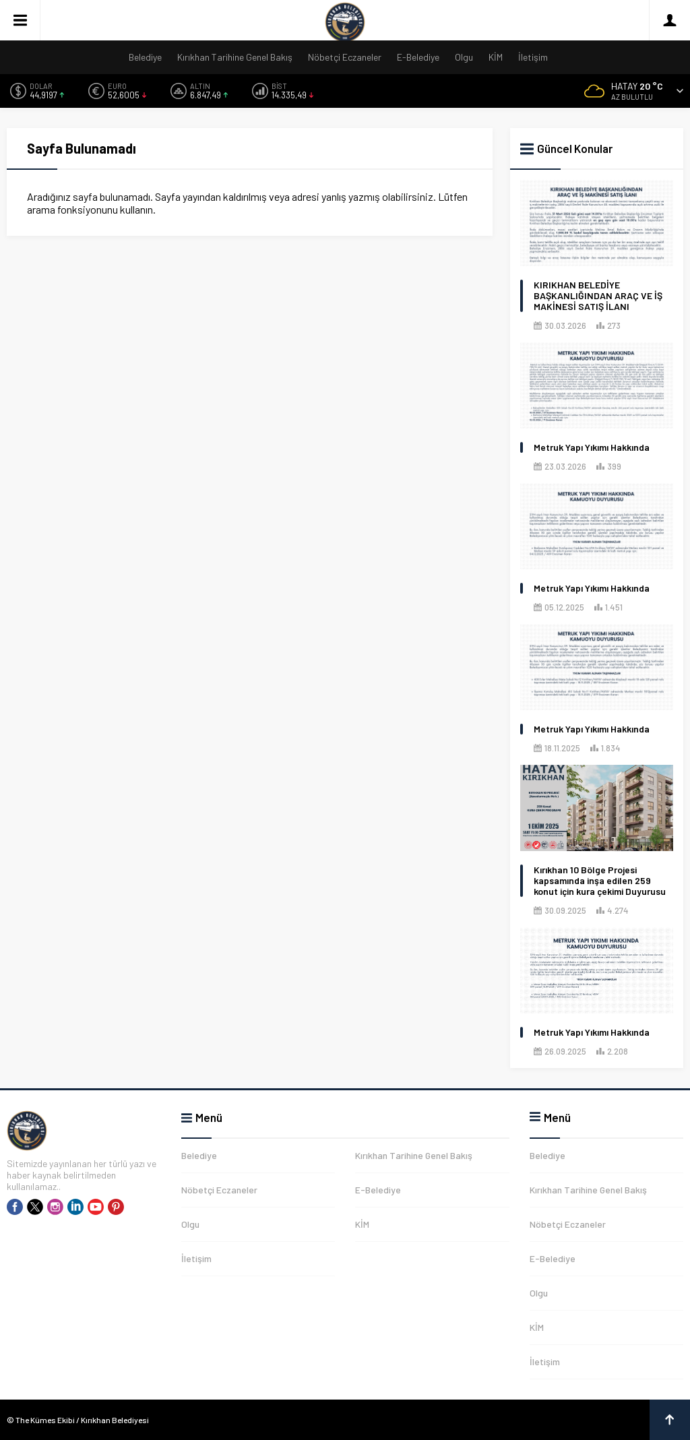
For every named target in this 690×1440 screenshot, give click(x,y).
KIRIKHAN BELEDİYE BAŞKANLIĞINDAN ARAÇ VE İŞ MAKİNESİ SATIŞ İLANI (598, 296)
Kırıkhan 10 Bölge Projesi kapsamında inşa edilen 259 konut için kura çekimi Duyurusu (600, 881)
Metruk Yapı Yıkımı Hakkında (592, 447)
